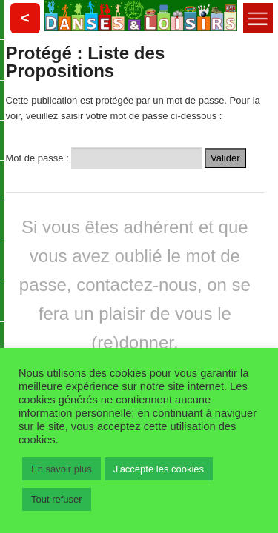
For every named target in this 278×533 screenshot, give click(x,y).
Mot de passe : (104, 156)
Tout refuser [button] (56, 499)
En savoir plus (61, 469)
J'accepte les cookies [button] (158, 469)
